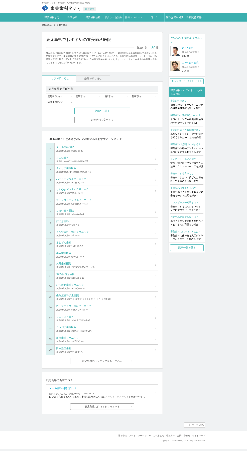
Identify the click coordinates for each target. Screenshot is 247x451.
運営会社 (122, 437)
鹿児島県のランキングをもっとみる (102, 362)
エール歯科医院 (190, 62)
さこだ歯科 (188, 47)
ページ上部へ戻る (196, 427)
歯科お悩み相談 (174, 17)
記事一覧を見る (187, 247)
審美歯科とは (51, 17)
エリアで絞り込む (57, 78)
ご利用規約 (158, 437)
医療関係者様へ (195, 17)
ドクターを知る (113, 17)
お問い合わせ (183, 437)
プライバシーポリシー (140, 437)
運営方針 (170, 437)
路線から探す (102, 110)
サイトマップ (198, 437)
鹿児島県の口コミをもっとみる (102, 408)
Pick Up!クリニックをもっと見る (187, 81)
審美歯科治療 (92, 17)
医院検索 (72, 17)
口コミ (154, 17)
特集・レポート (134, 17)
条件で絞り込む (87, 78)
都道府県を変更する (102, 119)
